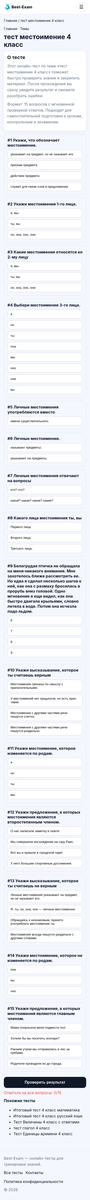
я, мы (14, 213)
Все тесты (13, 1172)
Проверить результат (45, 1082)
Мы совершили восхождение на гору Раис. (42, 842)
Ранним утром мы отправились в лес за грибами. (40, 1051)
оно (13, 368)
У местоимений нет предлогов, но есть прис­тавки (44, 700)
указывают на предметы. (29, 458)
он (12, 325)
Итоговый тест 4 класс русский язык (48, 1116)
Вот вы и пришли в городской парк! (37, 852)
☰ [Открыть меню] (81, 7)
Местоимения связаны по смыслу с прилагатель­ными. (37, 686)
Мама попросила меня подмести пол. (38, 1027)
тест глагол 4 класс (31, 1128)
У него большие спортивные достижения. (41, 863)
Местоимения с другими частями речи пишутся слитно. (39, 714)
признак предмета (24, 165)
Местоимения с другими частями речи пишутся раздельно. (39, 729)
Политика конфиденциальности (33, 1181)
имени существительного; (30, 421)
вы (13, 389)
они (13, 379)
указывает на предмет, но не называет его (42, 154)
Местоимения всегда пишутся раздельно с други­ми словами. (42, 936)
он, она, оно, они (23, 234)
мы (13, 357)
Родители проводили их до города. (36, 1063)
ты (12, 335)
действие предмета (25, 176)
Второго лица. (21, 538)
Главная (10, 20)
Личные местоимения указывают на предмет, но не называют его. (44, 896)
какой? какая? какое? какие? (32, 500)
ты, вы (15, 224)
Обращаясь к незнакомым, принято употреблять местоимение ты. (37, 921)
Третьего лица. (22, 548)
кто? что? (17, 490)
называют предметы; (26, 447)
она (13, 346)
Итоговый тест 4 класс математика (46, 1110)
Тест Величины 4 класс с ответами (46, 1122)
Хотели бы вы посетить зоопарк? (35, 1038)
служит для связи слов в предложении (39, 186)
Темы (24, 29)
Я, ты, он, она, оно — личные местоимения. (43, 909)
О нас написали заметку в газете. (35, 831)
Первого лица (21, 527)
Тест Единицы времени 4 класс (42, 1133)
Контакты (34, 1172)
